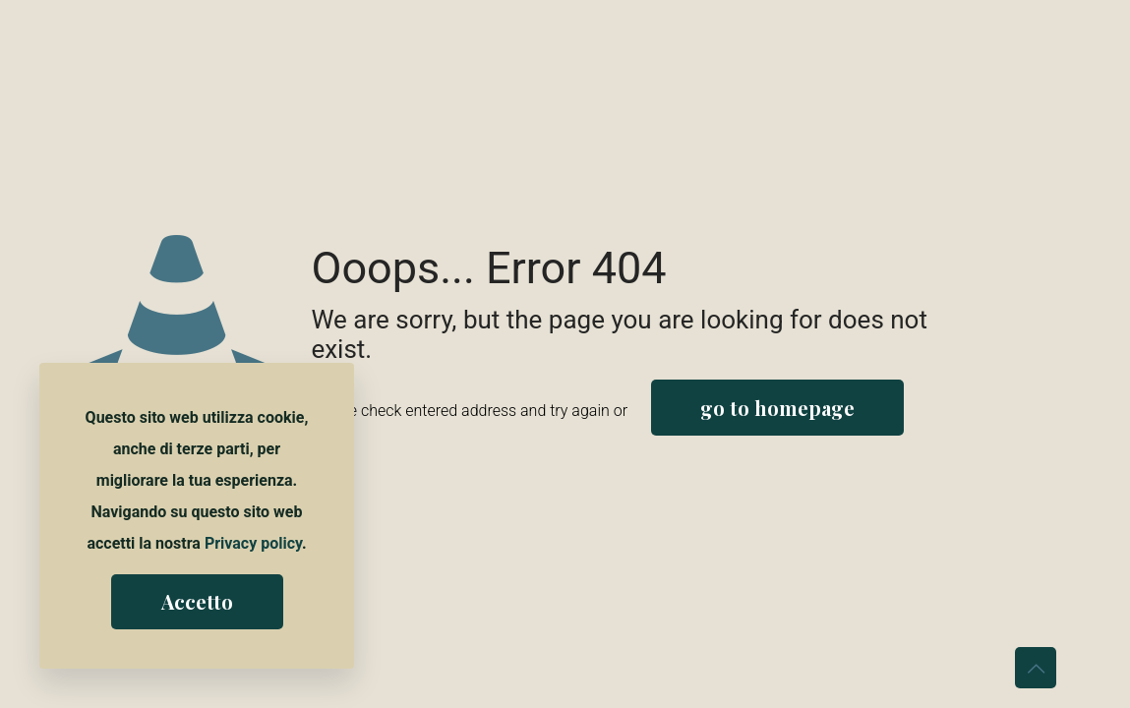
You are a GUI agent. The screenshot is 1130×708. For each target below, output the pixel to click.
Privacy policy (253, 543)
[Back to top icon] (1035, 667)
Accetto (197, 601)
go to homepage (777, 407)
